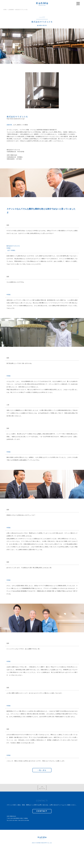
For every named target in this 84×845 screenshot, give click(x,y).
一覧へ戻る (42, 770)
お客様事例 (11, 9)
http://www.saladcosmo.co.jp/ (16, 118)
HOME (5, 9)
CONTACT (41, 811)
